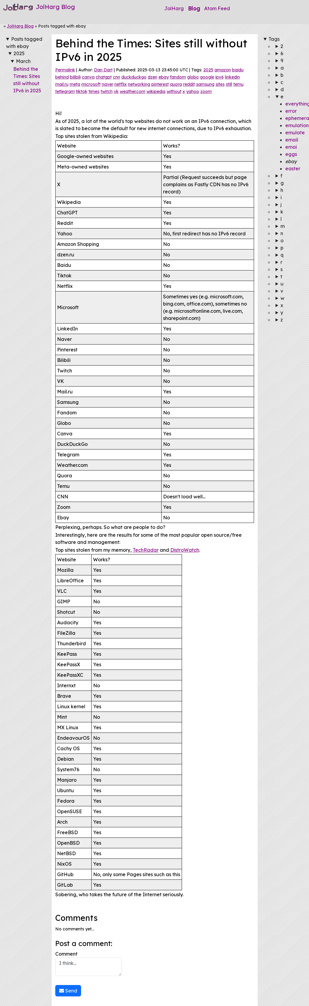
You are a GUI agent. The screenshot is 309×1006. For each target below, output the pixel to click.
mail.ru (61, 84)
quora (176, 84)
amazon (222, 70)
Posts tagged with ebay (24, 42)
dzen (152, 77)
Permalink (65, 70)
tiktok (81, 91)
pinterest (160, 84)
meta (75, 84)
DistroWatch (184, 550)
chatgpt (104, 77)
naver (107, 84)
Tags (274, 39)
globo (193, 77)
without (174, 91)
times (94, 91)
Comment (88, 963)
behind (62, 77)
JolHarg (174, 8)
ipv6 (219, 77)
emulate (295, 133)
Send (68, 991)
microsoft (91, 84)
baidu (238, 70)
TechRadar (146, 550)
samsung (205, 84)
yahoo (192, 91)
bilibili (75, 77)
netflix (120, 84)
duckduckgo (134, 77)
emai (291, 147)
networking (139, 84)
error (291, 111)
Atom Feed (217, 8)
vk (116, 91)
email (291, 140)
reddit (189, 84)
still (229, 84)
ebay (164, 77)
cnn (116, 77)
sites (220, 84)
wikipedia (156, 91)
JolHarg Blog (20, 26)
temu (238, 84)
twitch (107, 91)
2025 (19, 53)
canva (88, 77)
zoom (206, 91)
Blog (194, 8)
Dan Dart (103, 70)
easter (292, 169)
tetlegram (65, 91)
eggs (291, 154)
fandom (178, 77)
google (207, 77)
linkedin (232, 77)
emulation (297, 125)
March (23, 61)
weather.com (132, 91)
